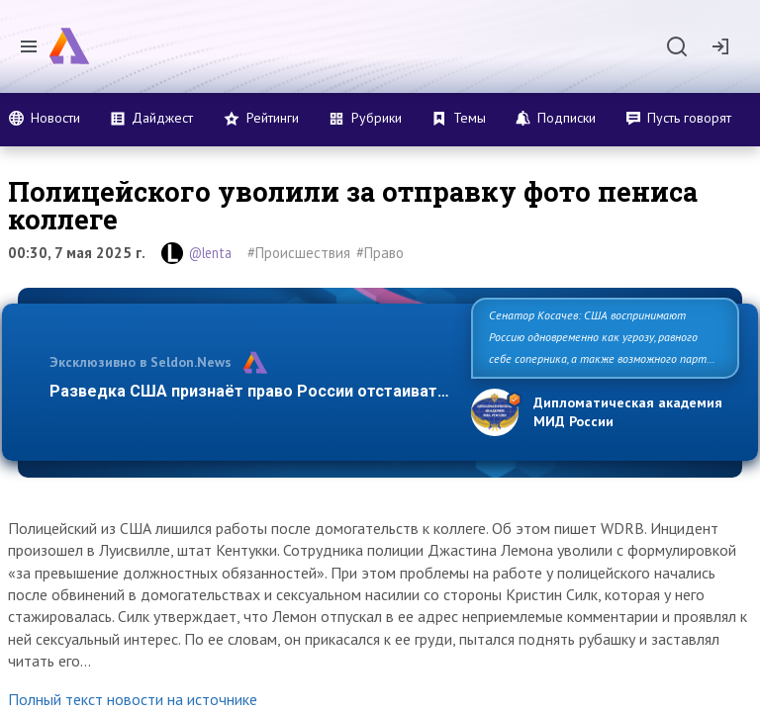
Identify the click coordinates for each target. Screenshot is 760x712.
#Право (380, 252)
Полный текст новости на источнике (132, 699)
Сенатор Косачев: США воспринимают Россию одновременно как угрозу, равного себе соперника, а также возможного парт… (602, 337)
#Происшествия (298, 252)
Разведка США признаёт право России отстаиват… (249, 391)
